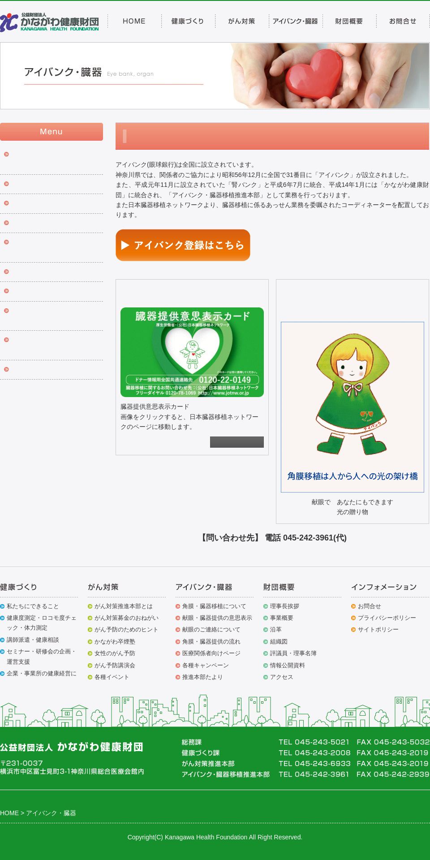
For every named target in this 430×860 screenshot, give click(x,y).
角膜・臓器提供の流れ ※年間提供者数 (53, 247)
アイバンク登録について (45, 184)
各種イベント (112, 677)
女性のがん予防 (115, 653)
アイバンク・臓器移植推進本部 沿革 (55, 345)
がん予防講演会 (115, 665)
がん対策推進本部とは (124, 606)
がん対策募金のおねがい (127, 617)
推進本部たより (33, 291)
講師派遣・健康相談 (33, 639)
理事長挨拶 (284, 606)
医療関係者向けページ (211, 653)
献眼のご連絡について (42, 223)
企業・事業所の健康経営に (42, 673)
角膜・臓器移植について (214, 606)
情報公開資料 (287, 665)
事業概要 (281, 617)
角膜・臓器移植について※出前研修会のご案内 (55, 160)
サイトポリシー (378, 629)
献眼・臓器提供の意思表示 (48, 203)
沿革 (276, 629)
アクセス (281, 677)
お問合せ (369, 606)
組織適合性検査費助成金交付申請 (55, 316)
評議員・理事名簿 (293, 653)
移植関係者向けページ (42, 370)
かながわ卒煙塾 (115, 641)
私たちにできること (33, 606)
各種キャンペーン (36, 272)
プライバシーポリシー (387, 617)
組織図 (279, 641)
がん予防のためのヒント (127, 629)
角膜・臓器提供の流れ (211, 641)
